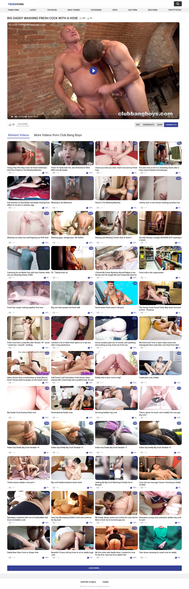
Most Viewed (74, 10)
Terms (106, 582)
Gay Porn (132, 10)
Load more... (94, 568)
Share (159, 125)
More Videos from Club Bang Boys (58, 135)
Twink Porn (13, 10)
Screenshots (148, 125)
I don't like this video (13, 124)
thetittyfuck (174, 10)
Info (138, 125)
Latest (33, 10)
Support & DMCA (88, 582)
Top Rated (52, 10)
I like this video (10, 124)
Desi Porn (152, 10)
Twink (16, 4)
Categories (96, 10)
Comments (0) (171, 125)
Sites (114, 10)
